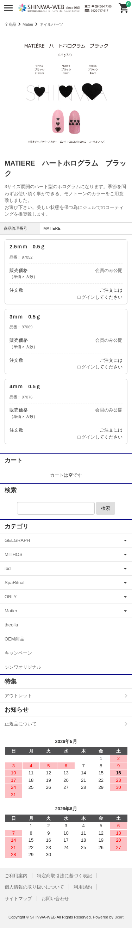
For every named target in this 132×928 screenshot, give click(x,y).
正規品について (21, 723)
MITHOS (14, 554)
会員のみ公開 (108, 270)
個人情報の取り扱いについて (34, 887)
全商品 (10, 24)
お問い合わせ (55, 898)
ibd (8, 568)
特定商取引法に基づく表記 (64, 875)
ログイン (86, 297)
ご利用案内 (16, 875)
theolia (11, 624)
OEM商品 (14, 639)
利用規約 (83, 887)
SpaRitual (14, 582)
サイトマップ (18, 898)
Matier (28, 24)
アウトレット (18, 695)
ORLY (11, 596)
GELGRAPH (17, 540)
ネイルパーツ (51, 24)
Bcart (119, 917)
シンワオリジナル (23, 667)
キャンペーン (18, 653)
